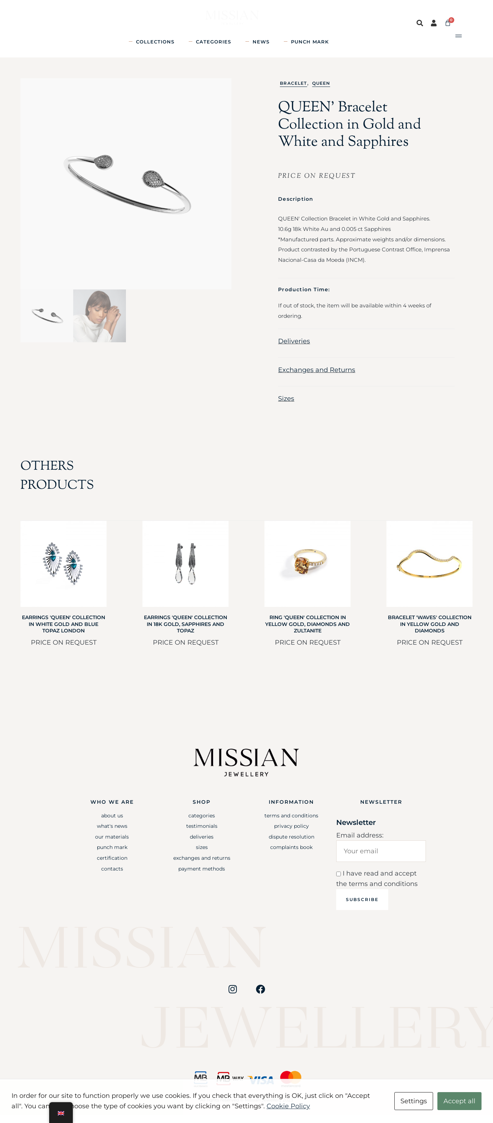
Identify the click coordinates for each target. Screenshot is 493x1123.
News (261, 42)
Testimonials (201, 834)
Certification (112, 866)
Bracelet (293, 91)
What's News (112, 834)
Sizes (286, 406)
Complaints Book (291, 855)
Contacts (112, 876)
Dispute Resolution (291, 844)
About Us (112, 823)
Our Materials (112, 844)
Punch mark (310, 42)
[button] (420, 23)
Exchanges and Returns (316, 378)
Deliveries (294, 349)
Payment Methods (201, 876)
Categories (213, 42)
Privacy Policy (291, 834)
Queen (321, 91)
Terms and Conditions (291, 823)
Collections (155, 42)
